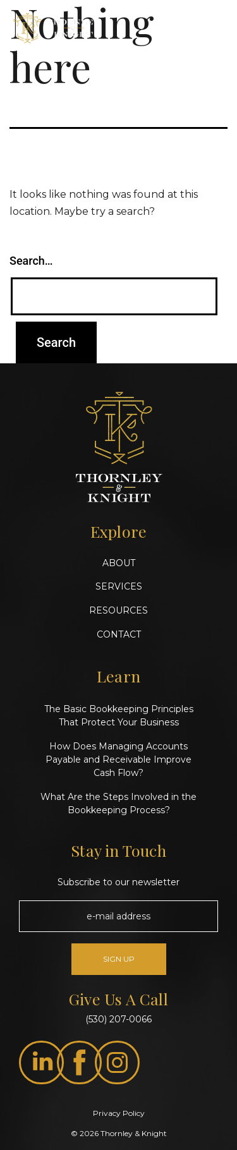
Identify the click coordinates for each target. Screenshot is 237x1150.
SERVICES (118, 586)
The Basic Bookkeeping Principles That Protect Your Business (118, 715)
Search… (31, 260)
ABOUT (118, 563)
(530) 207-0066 (118, 1019)
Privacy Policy (119, 1113)
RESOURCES (118, 610)
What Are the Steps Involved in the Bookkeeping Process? (118, 803)
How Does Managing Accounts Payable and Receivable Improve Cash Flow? (118, 759)
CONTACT (119, 634)
